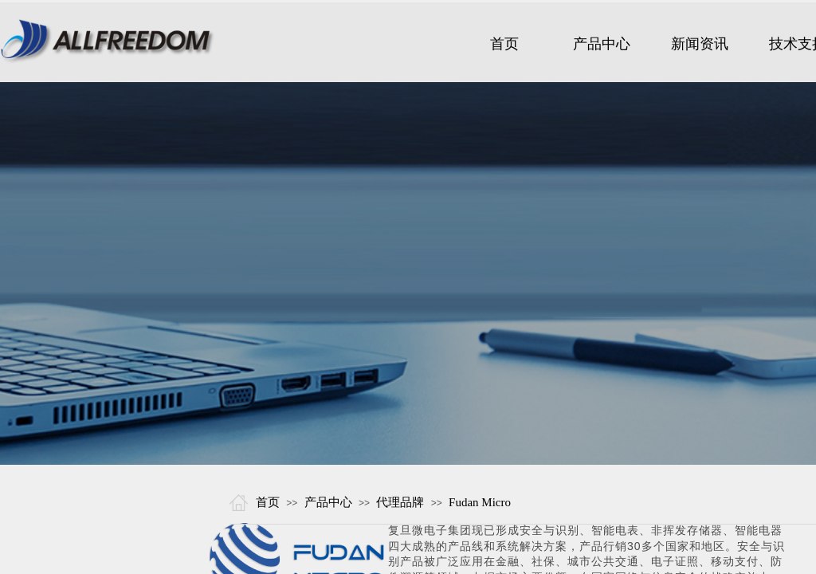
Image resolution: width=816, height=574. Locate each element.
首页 (268, 502)
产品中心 (328, 502)
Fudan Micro (480, 502)
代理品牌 (400, 502)
